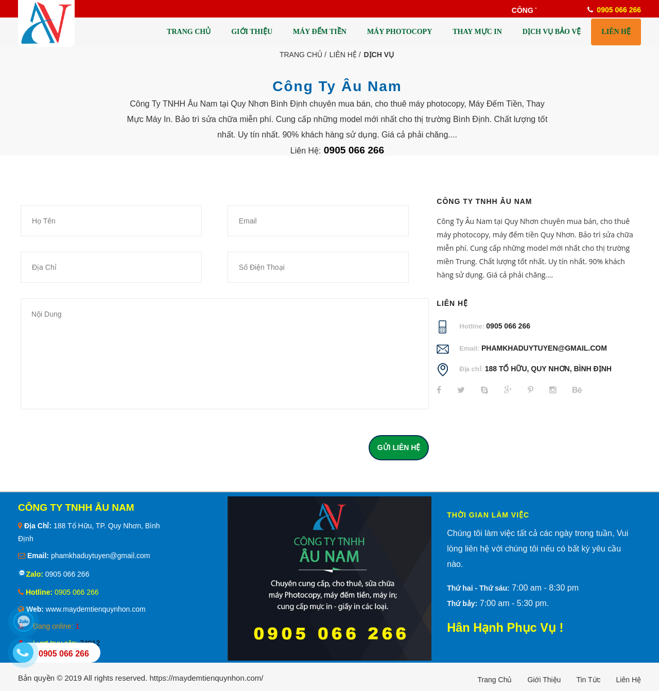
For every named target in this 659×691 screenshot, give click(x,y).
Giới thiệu (544, 680)
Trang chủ (495, 680)
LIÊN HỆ (616, 32)
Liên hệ (628, 680)
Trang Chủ (301, 54)
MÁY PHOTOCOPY (399, 32)
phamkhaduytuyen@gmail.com (544, 348)
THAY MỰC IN (477, 32)
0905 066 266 (508, 326)
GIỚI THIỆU (251, 32)
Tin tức (588, 680)
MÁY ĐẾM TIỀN (319, 32)
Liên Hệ (343, 54)
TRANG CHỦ (189, 32)
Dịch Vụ (379, 54)
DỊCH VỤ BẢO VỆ (552, 32)
